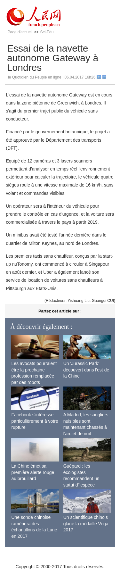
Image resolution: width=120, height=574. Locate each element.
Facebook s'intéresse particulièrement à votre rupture (34, 421)
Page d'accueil (20, 32)
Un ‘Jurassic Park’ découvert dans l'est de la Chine (86, 370)
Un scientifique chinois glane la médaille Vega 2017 (85, 523)
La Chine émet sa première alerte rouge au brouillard (32, 472)
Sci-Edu (46, 32)
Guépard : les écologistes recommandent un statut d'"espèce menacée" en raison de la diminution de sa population (86, 484)
